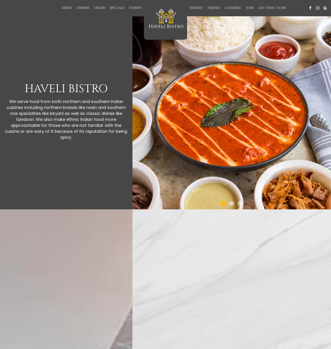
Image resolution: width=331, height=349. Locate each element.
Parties (214, 8)
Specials (117, 8)
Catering (232, 8)
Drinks (83, 8)
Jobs (250, 8)
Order (99, 8)
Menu (67, 8)
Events (135, 8)
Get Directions (272, 8)
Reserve (196, 8)
